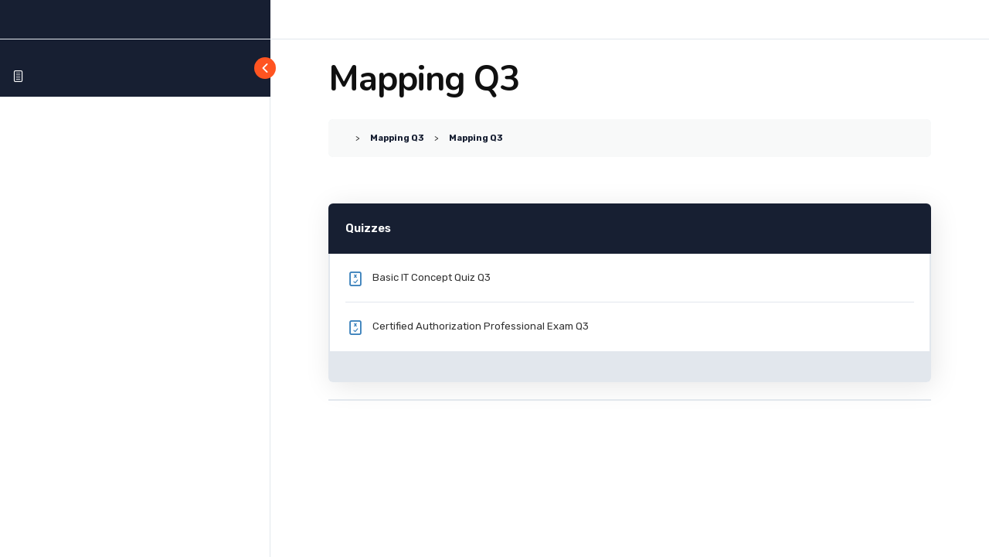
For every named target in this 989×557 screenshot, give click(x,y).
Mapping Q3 (397, 137)
